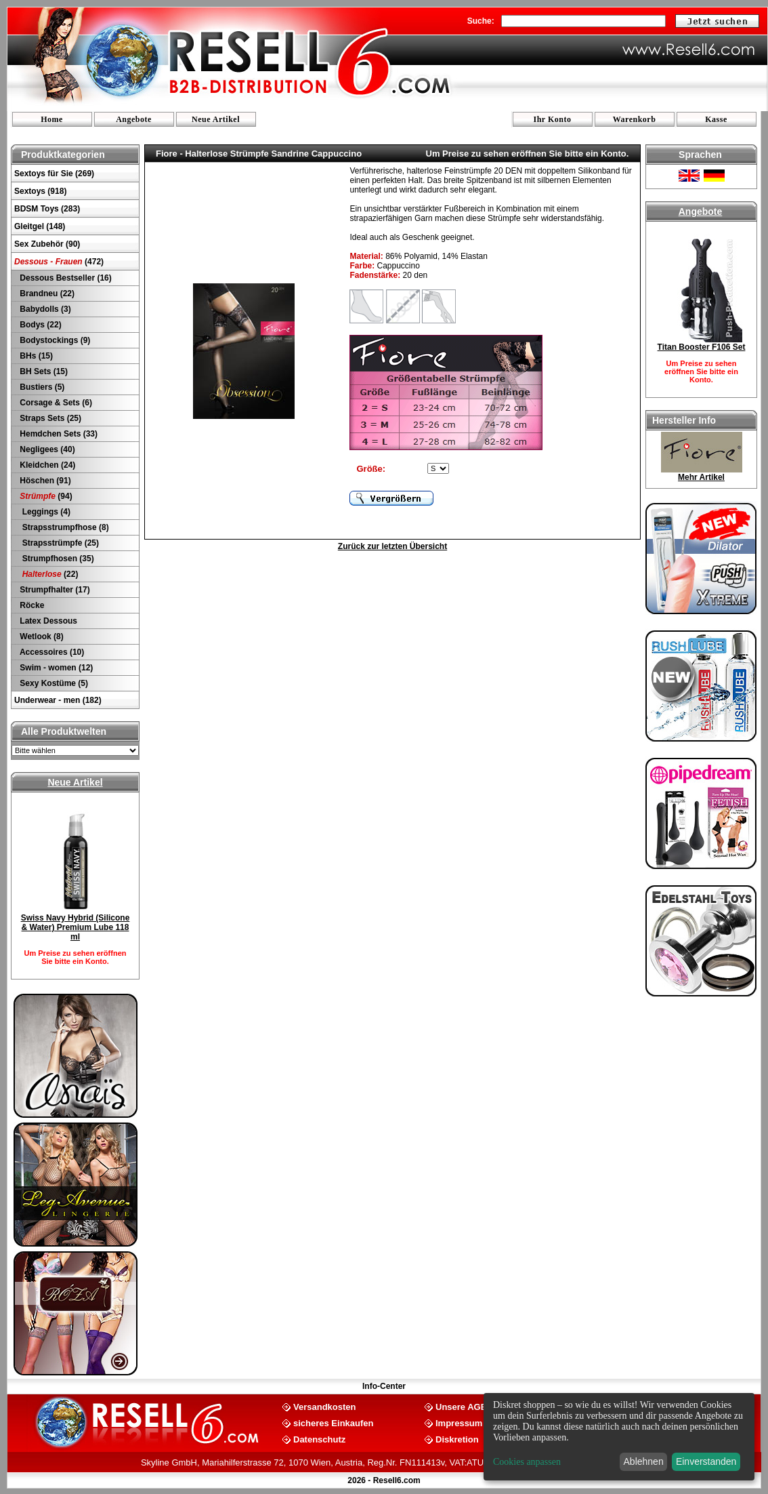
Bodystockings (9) (54, 340)
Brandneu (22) (46, 293)
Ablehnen (644, 1461)
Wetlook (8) (41, 636)
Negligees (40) (46, 449)
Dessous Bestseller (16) (65, 278)
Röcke (31, 605)
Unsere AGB (461, 1406)
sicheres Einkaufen (333, 1422)
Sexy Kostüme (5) (53, 683)
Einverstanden (706, 1461)
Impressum (458, 1422)
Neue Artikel (216, 119)
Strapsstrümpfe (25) (58, 543)
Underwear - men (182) (58, 700)
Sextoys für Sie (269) (54, 173)
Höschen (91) (44, 480)
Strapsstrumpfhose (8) (63, 527)
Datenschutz (319, 1439)
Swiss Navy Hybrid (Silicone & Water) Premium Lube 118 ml (75, 927)
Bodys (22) (40, 324)
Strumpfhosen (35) (56, 558)
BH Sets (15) (43, 371)
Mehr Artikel (701, 477)
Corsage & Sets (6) (55, 402)
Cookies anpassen (527, 1462)
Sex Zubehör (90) (47, 244)
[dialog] (619, 1436)
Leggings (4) (44, 512)
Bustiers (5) (41, 387)
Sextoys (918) (40, 191)
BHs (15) (35, 356)
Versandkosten (324, 1406)
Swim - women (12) (55, 667)
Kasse (716, 119)
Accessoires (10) (51, 652)
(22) (48, 574)
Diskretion (457, 1439)
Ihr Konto (553, 119)
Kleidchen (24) (46, 465)
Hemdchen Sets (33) (58, 434)
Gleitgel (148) (39, 226)
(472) (59, 261)
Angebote (134, 119)
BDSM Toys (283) (47, 209)
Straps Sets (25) (49, 418)
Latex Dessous (47, 621)
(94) (45, 496)
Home (52, 119)
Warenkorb (634, 119)
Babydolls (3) (44, 309)
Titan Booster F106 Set (702, 347)
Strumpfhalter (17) (54, 589)
